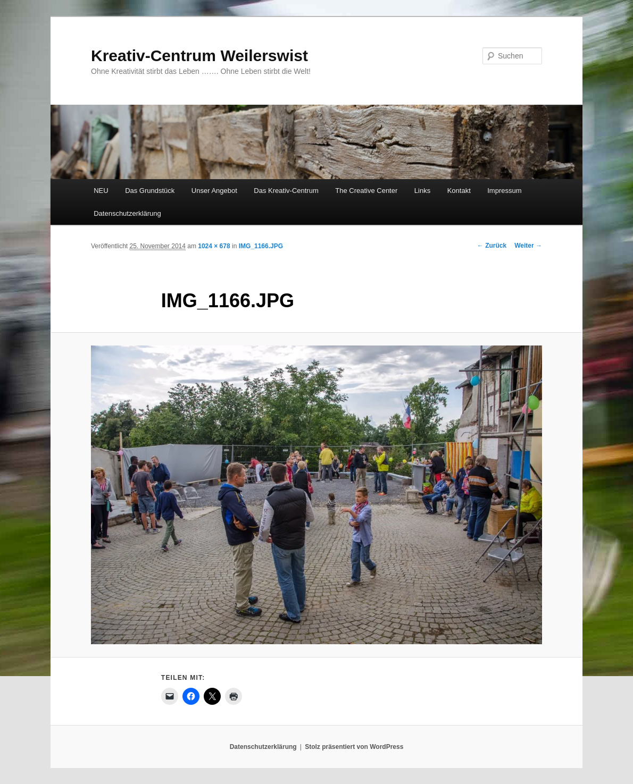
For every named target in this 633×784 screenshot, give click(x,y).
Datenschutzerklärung (127, 213)
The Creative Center (366, 191)
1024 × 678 (214, 246)
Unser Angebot (214, 191)
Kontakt (459, 191)
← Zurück (491, 245)
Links (422, 191)
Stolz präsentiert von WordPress (354, 747)
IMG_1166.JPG (261, 246)
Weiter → (528, 245)
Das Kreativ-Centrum (286, 191)
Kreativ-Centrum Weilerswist (199, 55)
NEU (101, 191)
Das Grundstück (149, 191)
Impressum (504, 191)
